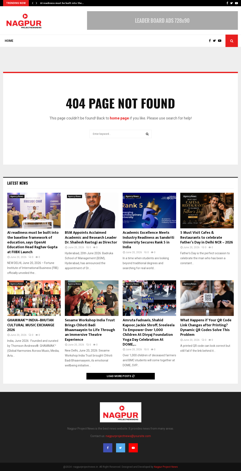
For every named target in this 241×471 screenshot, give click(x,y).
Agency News (16, 196)
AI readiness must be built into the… (62, 3)
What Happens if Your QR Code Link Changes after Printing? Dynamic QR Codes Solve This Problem (205, 327)
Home (9, 40)
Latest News (17, 183)
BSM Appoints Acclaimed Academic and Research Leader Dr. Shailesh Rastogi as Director (91, 238)
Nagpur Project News (166, 466)
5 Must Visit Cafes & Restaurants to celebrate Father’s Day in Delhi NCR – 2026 (206, 238)
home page (119, 118)
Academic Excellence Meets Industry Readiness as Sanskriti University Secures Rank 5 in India (148, 240)
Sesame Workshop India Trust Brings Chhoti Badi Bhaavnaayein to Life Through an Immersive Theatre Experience (90, 330)
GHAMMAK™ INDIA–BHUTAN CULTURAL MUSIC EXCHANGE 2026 (30, 325)
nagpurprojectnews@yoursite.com (128, 436)
